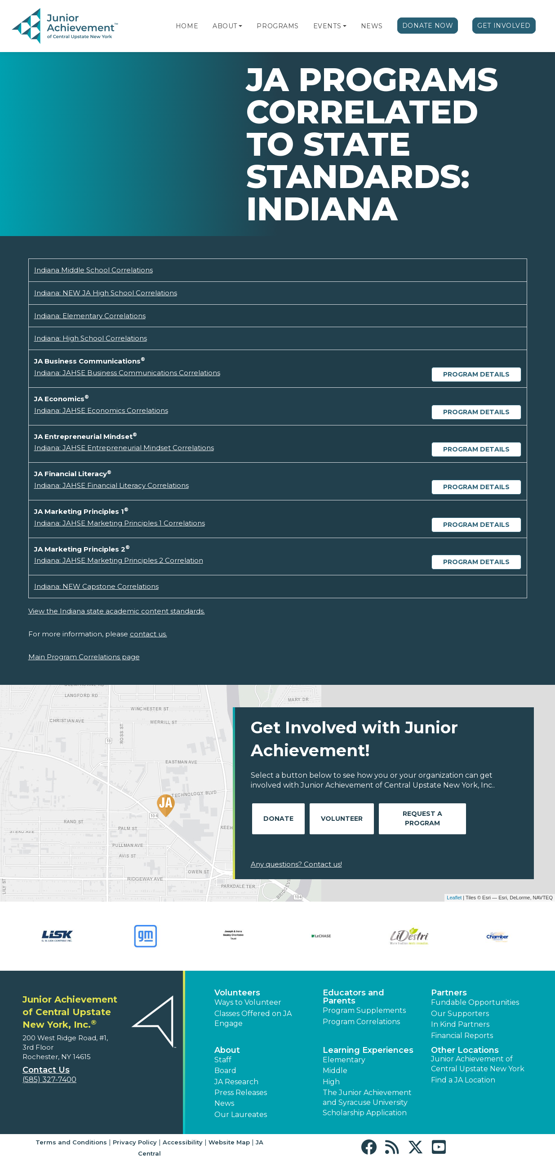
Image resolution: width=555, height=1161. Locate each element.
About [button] (227, 1050)
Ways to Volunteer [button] (247, 1002)
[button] (240, 26)
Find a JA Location (463, 1080)
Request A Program (422, 818)
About (225, 26)
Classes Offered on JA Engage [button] (253, 1018)
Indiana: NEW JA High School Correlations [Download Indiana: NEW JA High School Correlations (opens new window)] (105, 293)
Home (187, 26)
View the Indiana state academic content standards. (116, 611)
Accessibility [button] (183, 1142)
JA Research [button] (236, 1082)
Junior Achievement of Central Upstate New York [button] (477, 1064)
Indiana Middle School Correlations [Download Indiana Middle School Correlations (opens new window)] (93, 270)
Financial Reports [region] (462, 1035)
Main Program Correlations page (84, 657)
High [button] (331, 1082)
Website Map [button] (229, 1142)
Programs (277, 26)
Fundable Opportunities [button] (475, 1002)
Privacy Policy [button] (135, 1142)
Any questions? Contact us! (296, 864)
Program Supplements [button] (364, 1010)
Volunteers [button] (237, 993)
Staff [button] (222, 1060)
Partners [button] (449, 993)
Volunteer (342, 819)
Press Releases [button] (240, 1092)
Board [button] (225, 1070)
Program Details (476, 374)
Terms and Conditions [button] (71, 1142)
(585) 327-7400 (49, 1079)
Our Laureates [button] (240, 1114)
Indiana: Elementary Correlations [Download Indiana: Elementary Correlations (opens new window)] (90, 315)
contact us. (148, 634)
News (372, 26)
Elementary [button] (344, 1060)
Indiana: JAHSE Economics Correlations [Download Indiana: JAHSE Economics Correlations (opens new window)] (101, 410)
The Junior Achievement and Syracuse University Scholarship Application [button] (367, 1102)
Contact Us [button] (46, 1070)
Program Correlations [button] (361, 1021)
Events (327, 26)
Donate (278, 819)
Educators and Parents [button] (353, 997)
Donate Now (427, 26)
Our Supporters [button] (460, 1013)
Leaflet (454, 897)
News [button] (224, 1103)
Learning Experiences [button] (368, 1050)
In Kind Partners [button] (460, 1024)
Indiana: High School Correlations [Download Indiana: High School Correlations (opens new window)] (90, 338)
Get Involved (504, 26)
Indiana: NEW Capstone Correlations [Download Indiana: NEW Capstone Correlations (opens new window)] (96, 586)
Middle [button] (335, 1070)
